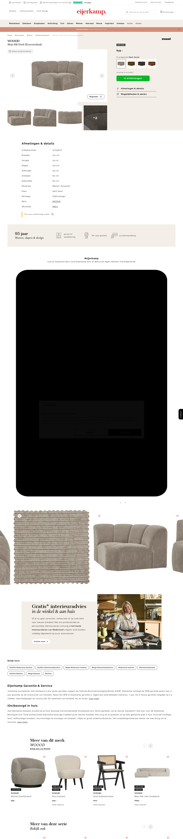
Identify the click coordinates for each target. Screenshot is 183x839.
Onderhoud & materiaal (103, 804)
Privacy (120, 833)
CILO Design (42, 11)
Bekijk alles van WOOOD (40, 505)
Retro (55, 206)
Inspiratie (109, 23)
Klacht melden (100, 798)
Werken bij (138, 792)
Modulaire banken (126, 424)
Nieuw (99, 23)
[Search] (140, 12)
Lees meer (94, 454)
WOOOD (56, 201)
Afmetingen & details (132, 88)
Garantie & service (101, 792)
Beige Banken (34, 430)
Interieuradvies (27, 11)
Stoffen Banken (16, 430)
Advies (70, 23)
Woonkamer (14, 23)
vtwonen (120, 23)
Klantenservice (141, 2)
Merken (79, 23)
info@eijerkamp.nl (19, 791)
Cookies (137, 804)
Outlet (138, 23)
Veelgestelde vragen (102, 807)
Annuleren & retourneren (104, 790)
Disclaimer (131, 833)
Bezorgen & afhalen (102, 787)
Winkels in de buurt (142, 801)
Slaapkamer (39, 23)
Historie (137, 790)
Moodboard (169, 2)
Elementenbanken (42, 35)
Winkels (12, 11)
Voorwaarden (144, 833)
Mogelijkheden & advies (134, 94)
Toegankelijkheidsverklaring (105, 810)
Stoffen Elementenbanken (48, 424)
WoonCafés (139, 798)
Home (9, 35)
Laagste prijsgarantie (103, 795)
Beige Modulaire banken (76, 424)
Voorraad (90, 23)
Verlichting (53, 23)
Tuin (62, 23)
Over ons (138, 787)
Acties (130, 23)
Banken (30, 35)
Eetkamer (27, 23)
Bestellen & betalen (102, 801)
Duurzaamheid (140, 795)
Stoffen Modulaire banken (20, 424)
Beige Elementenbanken (102, 424)
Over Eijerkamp (143, 781)
